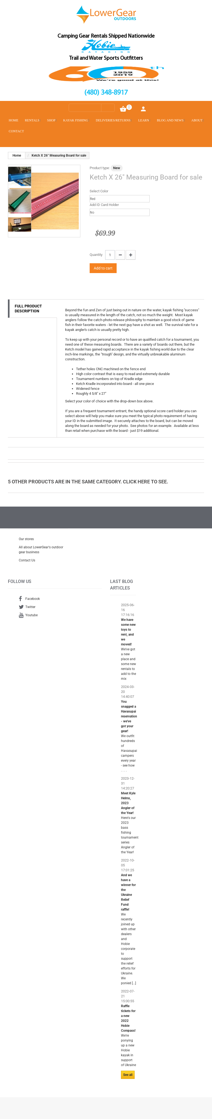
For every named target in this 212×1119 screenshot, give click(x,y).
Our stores (26, 539)
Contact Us (27, 560)
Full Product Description (28, 308)
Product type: (100, 168)
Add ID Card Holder (105, 205)
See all (127, 1075)
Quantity (96, 255)
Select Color (99, 191)
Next (19, 229)
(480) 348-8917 (106, 93)
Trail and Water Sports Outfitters (106, 58)
